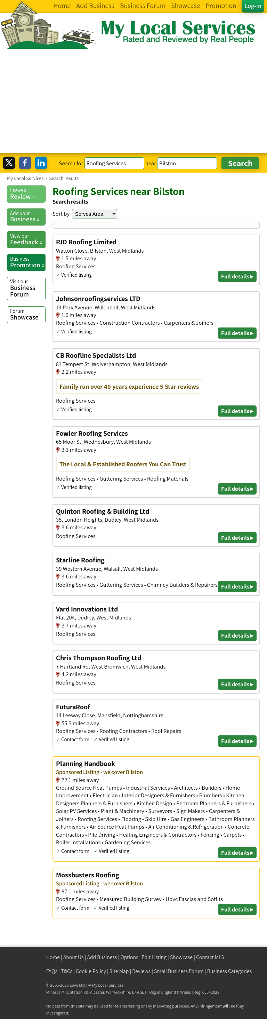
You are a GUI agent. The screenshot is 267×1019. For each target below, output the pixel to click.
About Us (73, 957)
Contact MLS (210, 957)
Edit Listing (154, 957)
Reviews (141, 971)
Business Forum (27, 288)
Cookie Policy (91, 971)
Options (129, 957)
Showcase (27, 314)
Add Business (102, 957)
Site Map (119, 971)
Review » (27, 193)
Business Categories (229, 971)
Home (53, 957)
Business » (27, 216)
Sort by (61, 214)
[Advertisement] (133, 101)
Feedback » (27, 239)
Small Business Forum (179, 971)
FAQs (51, 971)
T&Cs (66, 971)
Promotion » (27, 262)
